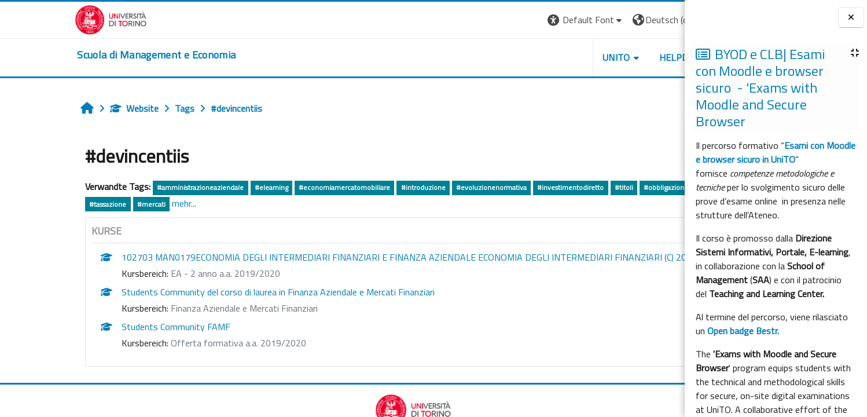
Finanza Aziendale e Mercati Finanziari (175, 308)
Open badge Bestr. (743, 331)
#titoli (554, 187)
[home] (85, 55)
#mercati (82, 204)
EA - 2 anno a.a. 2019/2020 (156, 273)
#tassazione (38, 204)
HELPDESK (611, 57)
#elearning (202, 187)
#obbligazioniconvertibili (613, 187)
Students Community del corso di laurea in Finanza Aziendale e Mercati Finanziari (209, 292)
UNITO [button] (545, 57)
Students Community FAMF (107, 327)
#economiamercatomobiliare (275, 187)
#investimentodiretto (501, 187)
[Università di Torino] (40, 18)
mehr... (115, 203)
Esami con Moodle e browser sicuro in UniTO (775, 152)
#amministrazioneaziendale (131, 187)
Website (65, 108)
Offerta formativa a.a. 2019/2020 (169, 343)
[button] (515, 20)
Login (661, 20)
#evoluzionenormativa (422, 187)
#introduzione (354, 187)
